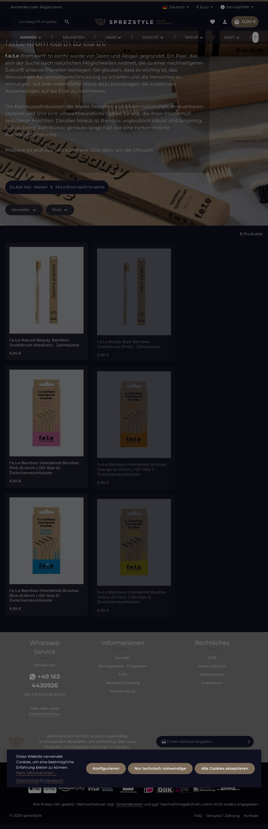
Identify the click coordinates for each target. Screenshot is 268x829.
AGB (212, 663)
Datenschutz (212, 680)
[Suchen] (67, 21)
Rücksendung (122, 696)
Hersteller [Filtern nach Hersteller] (24, 215)
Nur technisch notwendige (160, 773)
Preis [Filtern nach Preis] (60, 215)
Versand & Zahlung (123, 688)
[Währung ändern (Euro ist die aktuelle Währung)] (204, 7)
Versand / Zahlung (223, 821)
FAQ (123, 680)
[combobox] (37, 21)
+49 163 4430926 (44, 686)
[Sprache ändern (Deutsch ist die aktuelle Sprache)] (176, 7)
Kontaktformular (44, 719)
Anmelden (19, 7)
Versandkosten (129, 809)
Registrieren (51, 7)
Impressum (212, 688)
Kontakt (122, 663)
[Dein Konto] (224, 21)
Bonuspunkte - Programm (123, 671)
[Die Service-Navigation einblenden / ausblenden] (236, 7)
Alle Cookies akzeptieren (224, 773)
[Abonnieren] (249, 747)
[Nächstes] (255, 37)
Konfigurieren (106, 773)
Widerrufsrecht (212, 671)
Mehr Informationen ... (36, 777)
